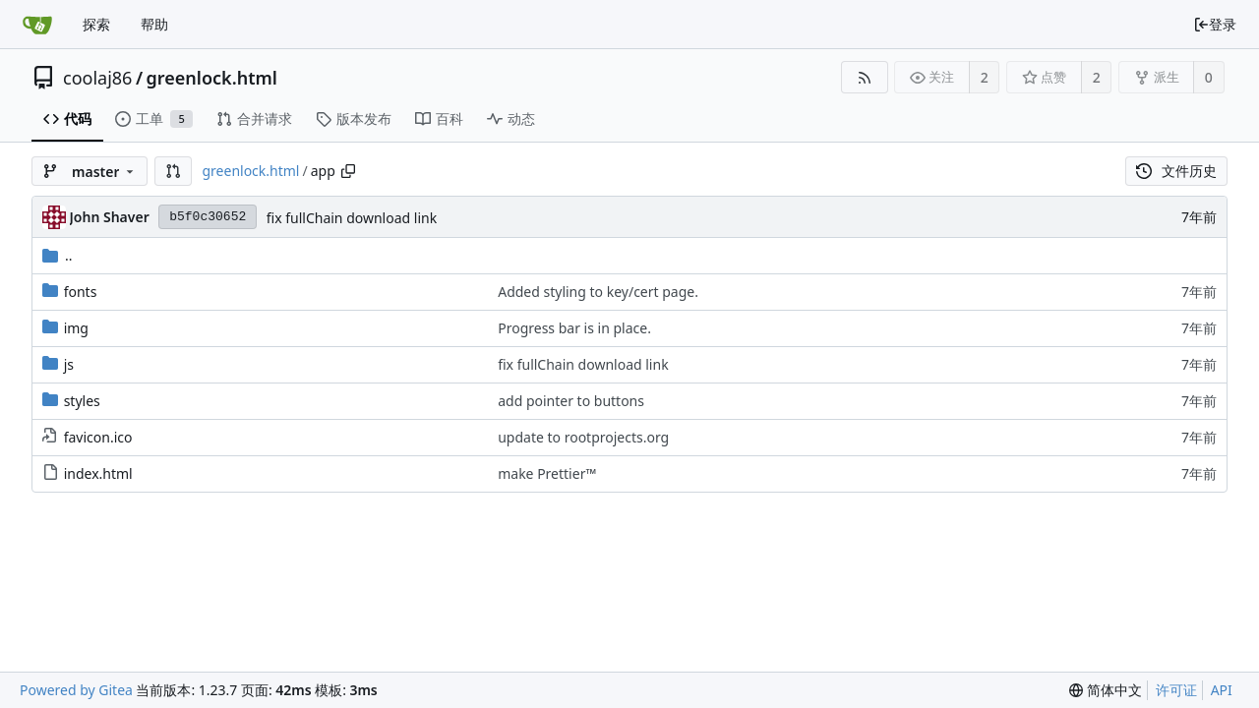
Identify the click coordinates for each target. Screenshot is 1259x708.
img (76, 328)
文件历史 (1177, 170)
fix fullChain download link (352, 217)
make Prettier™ (547, 473)
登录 (1214, 24)
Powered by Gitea (76, 689)
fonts (80, 291)
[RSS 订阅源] (864, 77)
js (69, 364)
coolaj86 (97, 78)
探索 (96, 24)
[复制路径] (348, 171)
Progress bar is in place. (574, 328)
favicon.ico (98, 437)
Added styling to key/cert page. (598, 291)
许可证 (1176, 689)
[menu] (1105, 690)
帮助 (154, 24)
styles (82, 400)
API (1221, 689)
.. (57, 255)
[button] (173, 171)
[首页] (37, 24)
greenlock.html (212, 78)
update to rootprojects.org (583, 437)
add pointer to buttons (571, 400)
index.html (98, 473)
